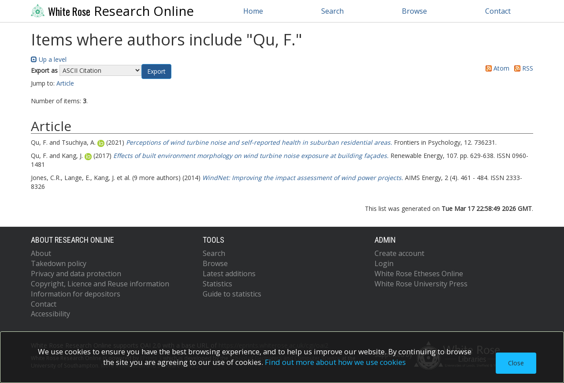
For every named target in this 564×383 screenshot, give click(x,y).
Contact (498, 11)
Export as (44, 70)
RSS (522, 68)
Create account (399, 253)
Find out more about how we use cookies (335, 362)
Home (253, 11)
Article (65, 83)
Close (516, 363)
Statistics (217, 284)
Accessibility (50, 314)
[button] (156, 71)
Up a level (49, 59)
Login (384, 263)
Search (332, 11)
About (41, 253)
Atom (495, 68)
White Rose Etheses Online (419, 273)
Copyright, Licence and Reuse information (100, 284)
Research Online (112, 11)
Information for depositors (75, 294)
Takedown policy (58, 263)
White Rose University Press (421, 284)
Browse (414, 11)
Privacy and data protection (76, 273)
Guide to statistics (232, 294)
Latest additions (229, 273)
